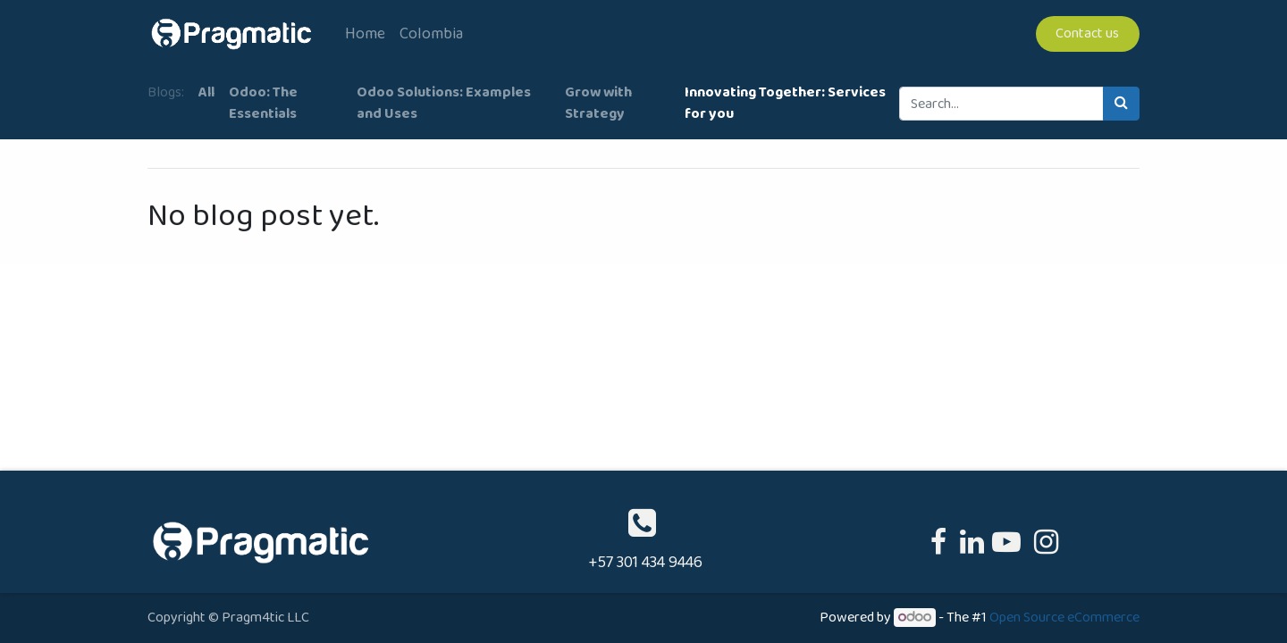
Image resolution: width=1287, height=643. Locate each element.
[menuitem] (365, 34)
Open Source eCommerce (1064, 617)
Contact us (1087, 33)
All (206, 92)
